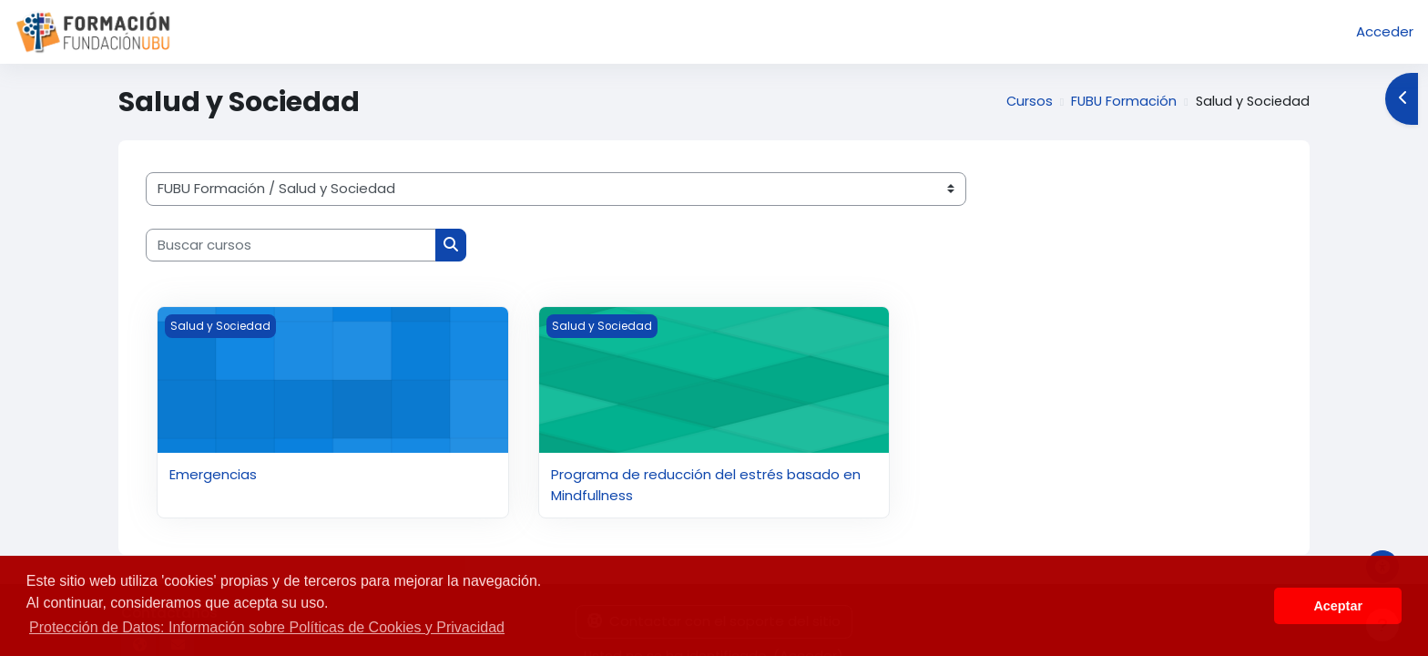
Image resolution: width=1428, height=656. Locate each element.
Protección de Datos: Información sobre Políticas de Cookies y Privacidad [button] (267, 627)
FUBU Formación (1120, 101)
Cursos (1024, 101)
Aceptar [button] (1337, 606)
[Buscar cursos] (291, 245)
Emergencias (213, 474)
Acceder (1384, 31)
